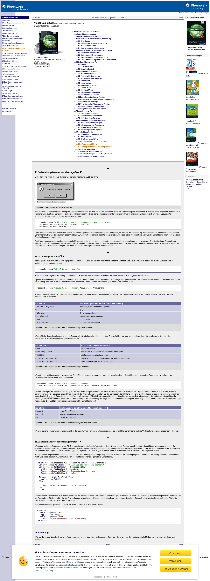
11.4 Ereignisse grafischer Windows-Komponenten (93, 50)
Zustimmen (77, 559)
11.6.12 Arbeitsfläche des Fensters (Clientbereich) (95, 99)
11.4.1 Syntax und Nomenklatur (87, 53)
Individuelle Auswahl (176, 568)
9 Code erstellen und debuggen (13, 43)
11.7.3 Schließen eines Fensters (88, 118)
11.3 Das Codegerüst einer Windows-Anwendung (92, 39)
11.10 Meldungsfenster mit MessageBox (90, 141)
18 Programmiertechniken (11, 69)
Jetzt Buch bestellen (9, 109)
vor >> (181, 18)
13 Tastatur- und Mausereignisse (13, 56)
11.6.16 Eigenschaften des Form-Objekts (91, 109)
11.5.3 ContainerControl (85, 69)
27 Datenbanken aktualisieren (12, 96)
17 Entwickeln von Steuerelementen (15, 66)
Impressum (97, 577)
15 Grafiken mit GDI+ (9, 61)
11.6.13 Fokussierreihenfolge (87, 102)
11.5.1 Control (81, 64)
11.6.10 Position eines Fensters (87, 95)
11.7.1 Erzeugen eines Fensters (87, 113)
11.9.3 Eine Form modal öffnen (87, 139)
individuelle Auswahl (73, 565)
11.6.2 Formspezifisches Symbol (88, 76)
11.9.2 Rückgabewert (84, 136)
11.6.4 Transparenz (83, 81)
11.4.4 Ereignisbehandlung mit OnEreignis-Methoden (96, 60)
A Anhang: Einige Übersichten (12, 101)
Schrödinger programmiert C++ (194, 98)
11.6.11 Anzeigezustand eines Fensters (90, 97)
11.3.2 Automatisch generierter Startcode (91, 43)
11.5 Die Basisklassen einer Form (86, 62)
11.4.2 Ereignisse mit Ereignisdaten (89, 55)
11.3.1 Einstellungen (83, 41)
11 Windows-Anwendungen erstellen (85, 32)
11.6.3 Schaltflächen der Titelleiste (89, 78)
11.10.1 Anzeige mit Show (86, 144)
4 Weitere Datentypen (9, 28)
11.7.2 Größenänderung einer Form (89, 116)
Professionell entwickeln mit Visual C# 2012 (197, 145)
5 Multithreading (7, 31)
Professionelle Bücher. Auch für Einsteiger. (194, 13)
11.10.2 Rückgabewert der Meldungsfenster (94, 147)
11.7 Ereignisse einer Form (84, 111)
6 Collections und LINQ (10, 33)
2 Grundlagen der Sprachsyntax (13, 23)
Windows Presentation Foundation (196, 169)
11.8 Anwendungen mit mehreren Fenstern (90, 120)
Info (188, 188)
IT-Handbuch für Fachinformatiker (193, 121)
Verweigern (97, 565)
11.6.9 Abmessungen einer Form (88, 92)
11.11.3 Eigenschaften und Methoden (90, 156)
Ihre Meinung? (7, 111)
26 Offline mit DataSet (10, 93)
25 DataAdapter (7, 91)
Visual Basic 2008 (44, 23)
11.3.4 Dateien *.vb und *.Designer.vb (90, 48)
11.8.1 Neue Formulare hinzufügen (89, 123)
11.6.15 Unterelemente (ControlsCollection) (92, 106)
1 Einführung (6, 20)
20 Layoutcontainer (9, 74)
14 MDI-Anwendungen (10, 58)
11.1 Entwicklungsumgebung (85, 34)
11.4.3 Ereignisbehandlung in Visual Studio (92, 57)
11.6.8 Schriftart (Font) (84, 90)
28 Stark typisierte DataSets (12, 98)
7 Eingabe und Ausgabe (10, 36)
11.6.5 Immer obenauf (84, 83)
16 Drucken (6, 64)
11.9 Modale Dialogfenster (83, 132)
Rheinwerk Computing (99, 18)
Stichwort (5, 104)
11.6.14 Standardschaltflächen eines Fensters (93, 104)
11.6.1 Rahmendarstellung (86, 74)
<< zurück (36, 18)
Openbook (113, 18)
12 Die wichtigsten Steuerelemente (14, 53)
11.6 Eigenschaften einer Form (85, 71)
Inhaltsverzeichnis (10, 17)
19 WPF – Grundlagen (10, 71)
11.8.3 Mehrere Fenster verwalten (88, 127)
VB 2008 (121, 18)
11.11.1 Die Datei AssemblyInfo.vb (89, 151)
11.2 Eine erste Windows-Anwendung (88, 36)
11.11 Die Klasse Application (84, 149)
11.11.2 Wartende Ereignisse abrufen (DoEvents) (94, 154)
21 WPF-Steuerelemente (11, 77)
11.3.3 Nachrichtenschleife (86, 46)
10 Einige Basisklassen (10, 45)
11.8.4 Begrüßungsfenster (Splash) (89, 130)
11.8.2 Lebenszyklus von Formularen (90, 125)
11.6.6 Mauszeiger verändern (87, 85)
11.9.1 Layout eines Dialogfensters (89, 134)
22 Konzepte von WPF (10, 79)
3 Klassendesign (8, 25)
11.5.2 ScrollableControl (85, 67)
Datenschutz (111, 577)
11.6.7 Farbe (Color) (83, 88)
